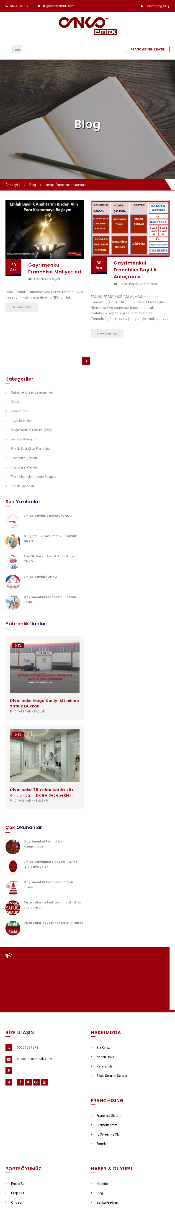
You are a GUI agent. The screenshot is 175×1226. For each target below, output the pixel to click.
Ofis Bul (13, 1202)
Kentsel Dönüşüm (21, 439)
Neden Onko (102, 1057)
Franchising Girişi (158, 6)
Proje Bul (14, 1193)
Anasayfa (12, 185)
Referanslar (102, 1066)
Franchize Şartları (21, 458)
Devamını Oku (22, 307)
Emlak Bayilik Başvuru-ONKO (48, 516)
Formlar (99, 1144)
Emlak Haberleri (19, 486)
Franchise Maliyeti (44, 279)
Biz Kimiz (100, 1047)
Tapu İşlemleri (18, 420)
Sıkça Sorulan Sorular (109, 1076)
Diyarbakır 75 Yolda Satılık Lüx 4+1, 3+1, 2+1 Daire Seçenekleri (42, 792)
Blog (32, 185)
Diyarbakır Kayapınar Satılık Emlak (53, 923)
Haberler (100, 1184)
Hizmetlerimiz (104, 1125)
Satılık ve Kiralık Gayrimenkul (29, 392)
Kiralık (12, 402)
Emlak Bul (15, 1184)
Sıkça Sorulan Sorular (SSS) (28, 430)
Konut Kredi (16, 411)
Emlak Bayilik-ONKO (40, 577)
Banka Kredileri (104, 1202)
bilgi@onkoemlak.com (59, 6)
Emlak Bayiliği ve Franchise (136, 284)
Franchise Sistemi (106, 1115)
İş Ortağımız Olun (106, 1134)
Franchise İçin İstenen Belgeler (31, 477)
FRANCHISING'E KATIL (148, 49)
